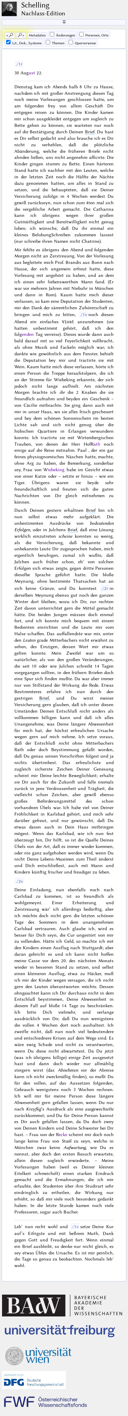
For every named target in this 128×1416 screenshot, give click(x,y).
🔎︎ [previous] (11, 35)
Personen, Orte (94, 35)
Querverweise (82, 42)
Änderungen (62, 35)
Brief (90, 131)
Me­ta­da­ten (37, 35)
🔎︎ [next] (19, 35)
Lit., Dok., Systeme (24, 42)
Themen (55, 42)
